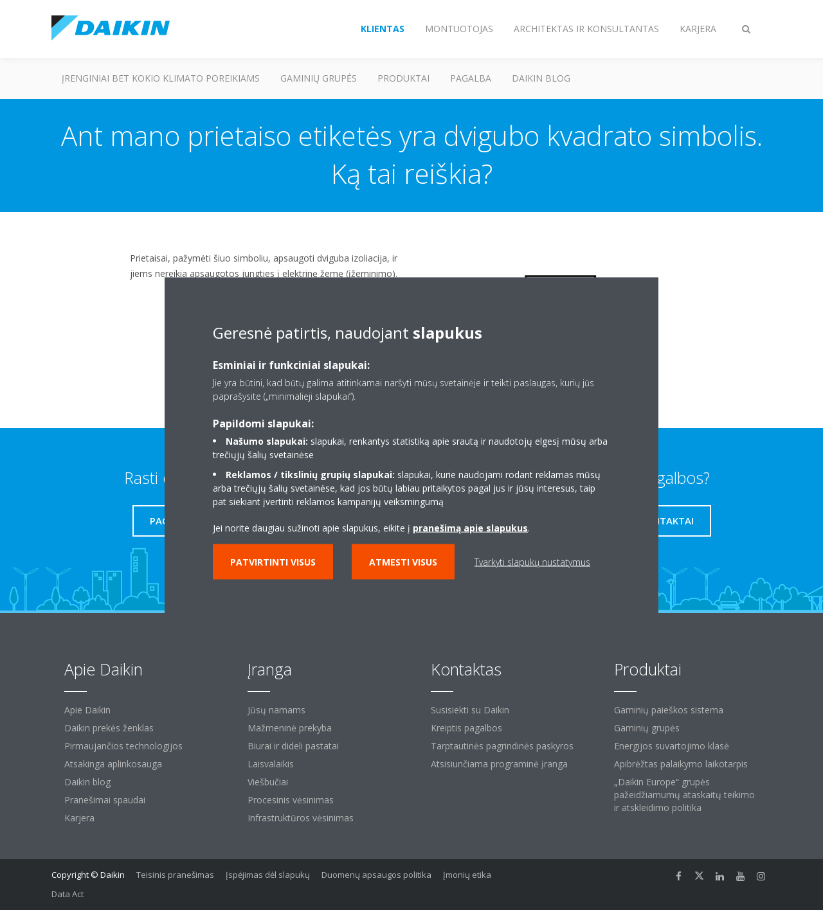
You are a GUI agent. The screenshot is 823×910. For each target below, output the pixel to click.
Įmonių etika (467, 874)
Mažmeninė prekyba (290, 728)
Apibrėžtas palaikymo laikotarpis (681, 764)
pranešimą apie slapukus (470, 528)
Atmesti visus (403, 562)
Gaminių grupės (318, 78)
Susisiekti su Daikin (470, 710)
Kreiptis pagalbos (466, 728)
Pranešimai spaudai (104, 800)
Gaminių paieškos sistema (668, 710)
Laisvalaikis (271, 764)
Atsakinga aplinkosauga (113, 764)
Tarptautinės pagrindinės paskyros (502, 746)
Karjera (79, 818)
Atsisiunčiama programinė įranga (499, 764)
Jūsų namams (276, 710)
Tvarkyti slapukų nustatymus (532, 562)
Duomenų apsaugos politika (376, 874)
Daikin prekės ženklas (109, 728)
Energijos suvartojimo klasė (671, 746)
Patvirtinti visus (273, 562)
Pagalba (470, 78)
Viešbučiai (268, 782)
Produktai (403, 78)
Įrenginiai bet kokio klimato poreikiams (161, 78)
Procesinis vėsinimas (291, 800)
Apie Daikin (87, 710)
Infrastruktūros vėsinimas (301, 818)
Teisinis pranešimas (175, 874)
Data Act (67, 894)
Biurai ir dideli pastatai (293, 746)
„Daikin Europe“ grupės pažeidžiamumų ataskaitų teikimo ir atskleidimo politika (684, 795)
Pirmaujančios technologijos (123, 746)
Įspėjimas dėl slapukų (268, 874)
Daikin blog (541, 78)
